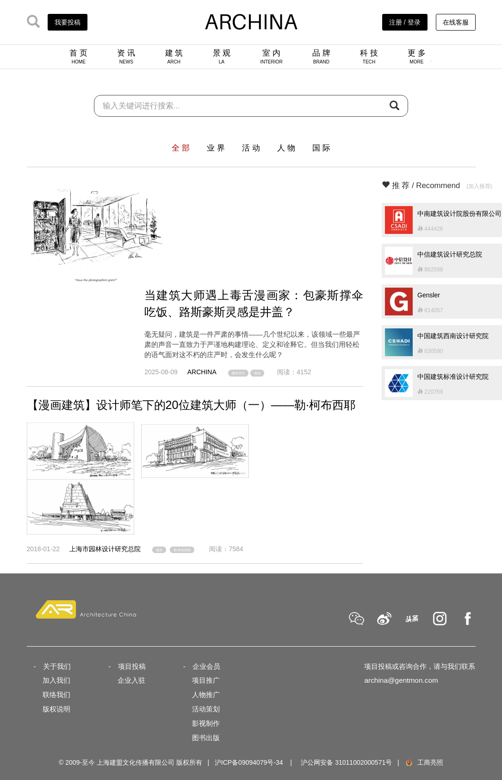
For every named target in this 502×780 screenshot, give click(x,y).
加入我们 (56, 680)
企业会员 (206, 666)
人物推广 (206, 694)
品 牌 (321, 56)
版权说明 (56, 709)
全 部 (181, 148)
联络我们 (56, 694)
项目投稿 (132, 666)
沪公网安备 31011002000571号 (346, 762)
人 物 (286, 148)
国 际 (321, 148)
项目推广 (206, 680)
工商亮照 (423, 762)
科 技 (369, 56)
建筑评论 (238, 373)
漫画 (257, 373)
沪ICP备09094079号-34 (249, 762)
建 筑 (174, 56)
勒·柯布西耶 (182, 550)
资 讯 (126, 56)
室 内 (271, 56)
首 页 (78, 56)
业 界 (216, 148)
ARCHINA (202, 372)
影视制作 (206, 723)
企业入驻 (131, 680)
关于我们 (57, 666)
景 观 (222, 56)
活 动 (251, 148)
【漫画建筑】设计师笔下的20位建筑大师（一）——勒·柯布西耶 (191, 404)
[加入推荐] (479, 186)
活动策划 (206, 709)
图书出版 (206, 738)
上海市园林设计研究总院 (105, 549)
